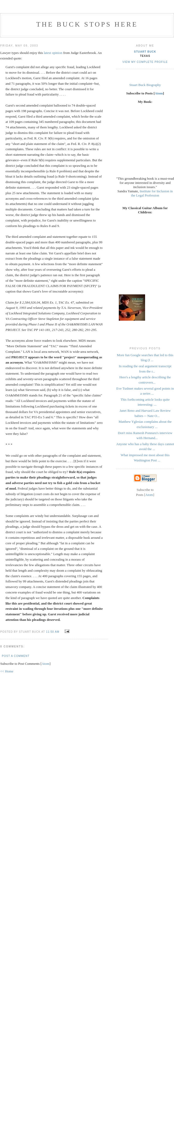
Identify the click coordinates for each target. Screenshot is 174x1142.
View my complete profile (145, 62)
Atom (45, 664)
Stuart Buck (145, 51)
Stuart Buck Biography (145, 85)
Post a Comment (15, 656)
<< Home (6, 671)
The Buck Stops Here (87, 24)
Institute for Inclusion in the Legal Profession (152, 193)
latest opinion (53, 53)
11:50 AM (53, 631)
